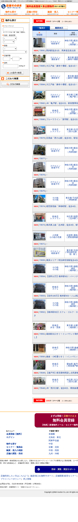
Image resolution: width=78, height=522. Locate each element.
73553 (42, 296)
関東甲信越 (54, 440)
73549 (42, 373)
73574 (42, 206)
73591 (42, 50)
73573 (42, 225)
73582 (42, 103)
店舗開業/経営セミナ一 (65, 476)
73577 (42, 158)
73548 (42, 388)
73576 (42, 175)
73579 (42, 138)
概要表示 (59, 28)
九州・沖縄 (54, 453)
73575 (42, 191)
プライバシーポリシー (11, 479)
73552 (42, 312)
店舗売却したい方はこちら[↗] (14, 476)
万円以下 (22, 66)
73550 (42, 356)
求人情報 (27, 479)
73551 (42, 334)
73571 (42, 244)
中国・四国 (54, 450)
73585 (42, 66)
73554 (42, 276)
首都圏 (52, 434)
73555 (42, 260)
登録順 (39, 34)
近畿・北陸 (54, 447)
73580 (42, 119)
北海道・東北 (55, 437)
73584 (42, 84)
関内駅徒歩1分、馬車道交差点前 (61, 50)
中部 (51, 444)
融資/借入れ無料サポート (41, 476)
